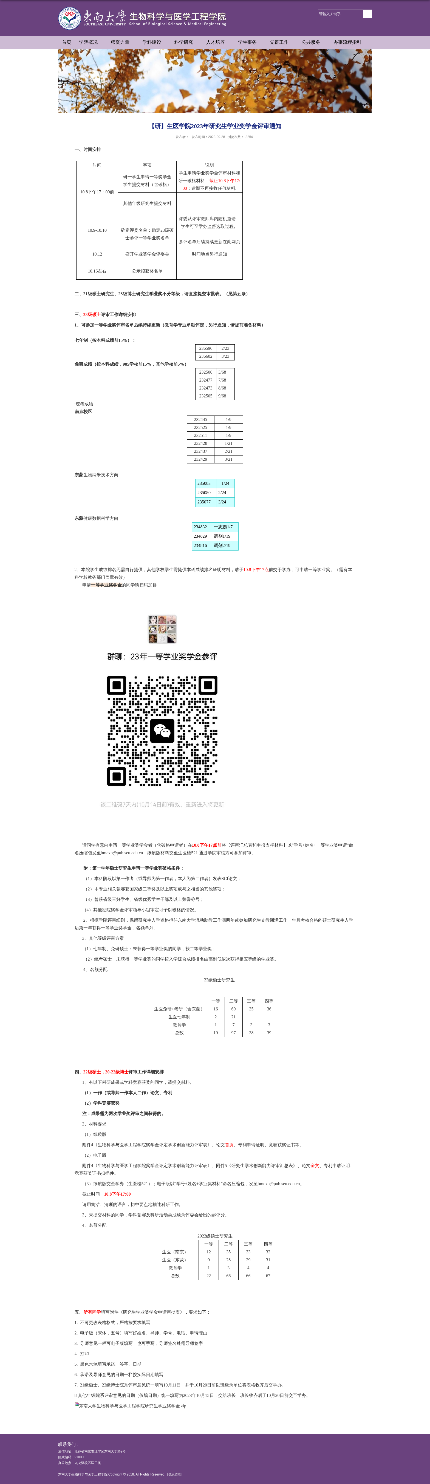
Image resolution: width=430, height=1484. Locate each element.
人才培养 (218, 42)
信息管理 (174, 1474)
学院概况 (91, 42)
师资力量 (123, 42)
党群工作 (282, 42)
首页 (66, 42)
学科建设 (155, 42)
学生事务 (250, 42)
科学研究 (186, 42)
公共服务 (314, 42)
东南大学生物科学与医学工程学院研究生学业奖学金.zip (132, 1405)
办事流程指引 (350, 42)
